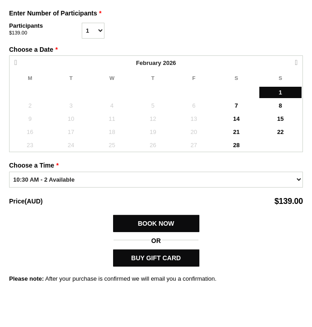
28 (236, 145)
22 (280, 132)
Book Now (156, 223)
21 (236, 132)
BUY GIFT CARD (156, 258)
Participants (45, 29)
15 (280, 118)
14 (236, 118)
